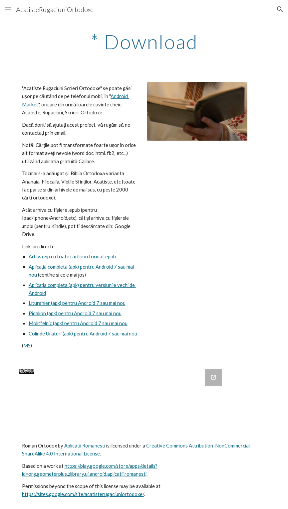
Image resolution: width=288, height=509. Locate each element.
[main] (144, 41)
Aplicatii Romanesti (84, 445)
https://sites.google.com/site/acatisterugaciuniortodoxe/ (83, 494)
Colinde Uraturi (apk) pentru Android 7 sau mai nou (83, 333)
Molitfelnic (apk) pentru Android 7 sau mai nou (78, 323)
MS (27, 345)
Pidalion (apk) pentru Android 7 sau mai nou (75, 313)
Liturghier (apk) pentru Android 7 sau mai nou (77, 303)
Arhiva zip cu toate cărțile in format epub (72, 256)
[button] (8, 9)
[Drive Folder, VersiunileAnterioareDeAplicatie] (144, 396)
